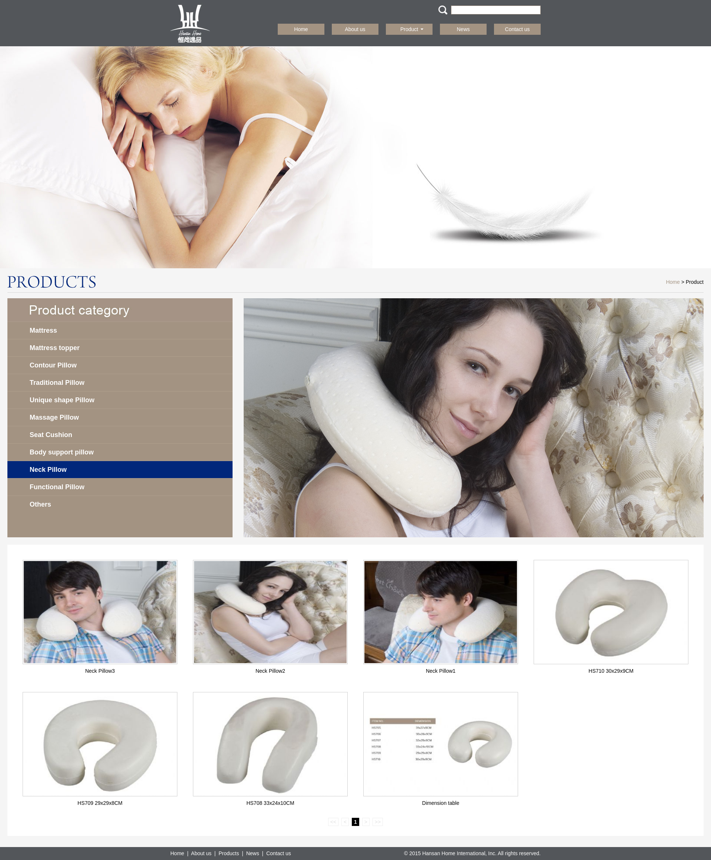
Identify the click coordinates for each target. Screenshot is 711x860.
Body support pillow (62, 452)
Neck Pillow (48, 469)
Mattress (43, 330)
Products (228, 853)
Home (301, 29)
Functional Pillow (57, 487)
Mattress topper (55, 348)
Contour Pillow (53, 365)
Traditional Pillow (57, 382)
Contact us (517, 29)
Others (40, 504)
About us (355, 29)
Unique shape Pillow (62, 400)
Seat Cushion (51, 435)
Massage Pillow (54, 417)
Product (411, 29)
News (463, 29)
